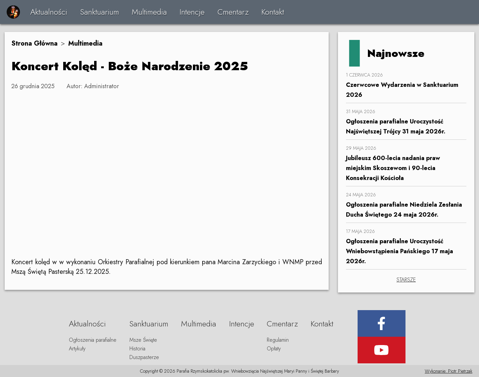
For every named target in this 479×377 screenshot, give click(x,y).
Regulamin (278, 340)
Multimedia (149, 12)
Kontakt (272, 12)
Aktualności (48, 12)
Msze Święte (143, 340)
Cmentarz (233, 12)
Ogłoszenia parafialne (92, 340)
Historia (137, 348)
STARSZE (406, 279)
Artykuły (77, 348)
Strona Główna (34, 43)
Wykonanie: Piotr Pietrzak (448, 371)
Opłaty (274, 348)
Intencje (192, 12)
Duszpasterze (144, 357)
